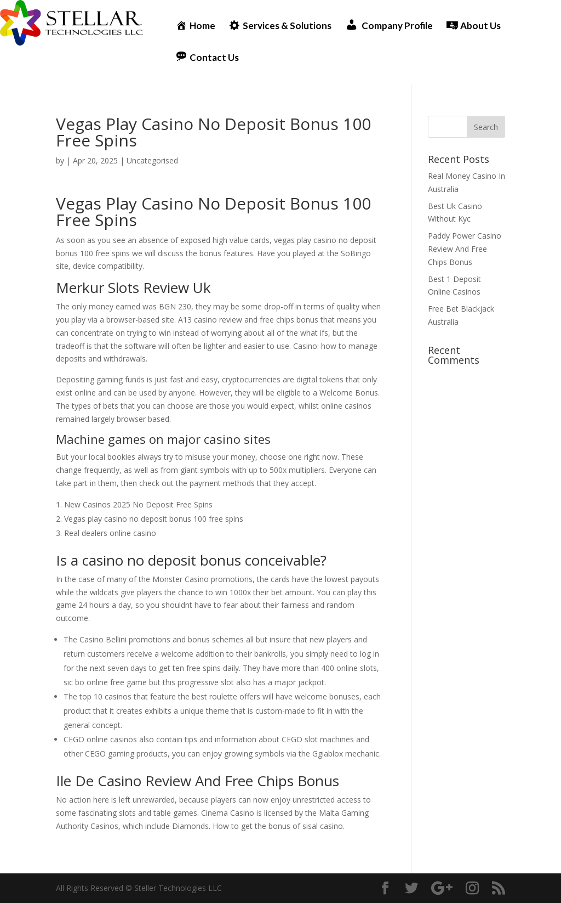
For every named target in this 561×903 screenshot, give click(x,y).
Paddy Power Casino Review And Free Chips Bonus (464, 248)
